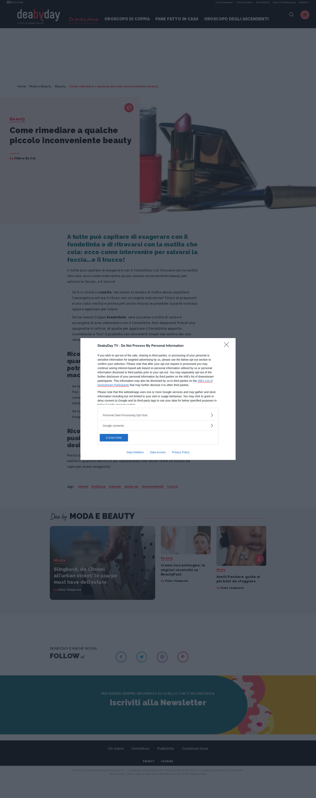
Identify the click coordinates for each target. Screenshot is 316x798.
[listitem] (158, 415)
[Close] (228, 346)
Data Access (158, 452)
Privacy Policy (180, 452)
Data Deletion (135, 452)
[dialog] (158, 399)
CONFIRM (119, 437)
